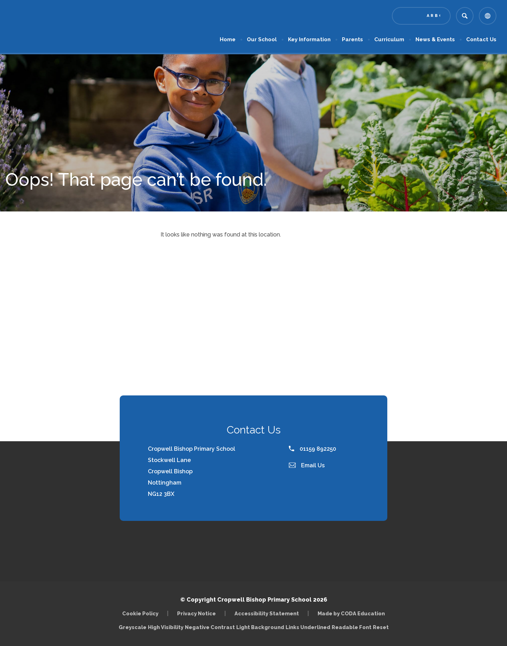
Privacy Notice (196, 613)
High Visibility (165, 627)
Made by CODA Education (351, 613)
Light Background (260, 627)
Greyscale (132, 627)
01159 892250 (312, 448)
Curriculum (389, 39)
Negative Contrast (210, 627)
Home (228, 39)
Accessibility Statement (266, 613)
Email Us (307, 465)
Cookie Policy (140, 613)
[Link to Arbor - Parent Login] (421, 16)
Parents (352, 39)
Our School (262, 39)
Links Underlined (308, 627)
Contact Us (481, 39)
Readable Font (351, 627)
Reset (381, 627)
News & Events (435, 39)
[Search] (465, 16)
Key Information (309, 39)
